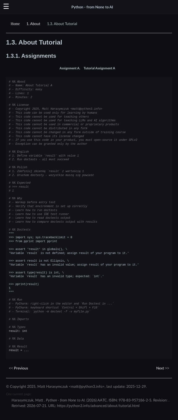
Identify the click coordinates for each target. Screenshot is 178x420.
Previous (18, 368)
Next (162, 368)
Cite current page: (19, 394)
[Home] (16, 24)
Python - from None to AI (92, 7)
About (33, 24)
